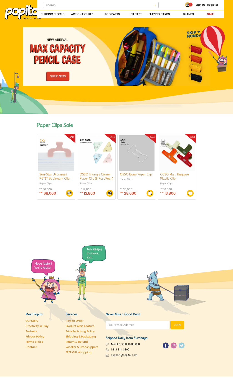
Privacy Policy (34, 337)
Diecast (136, 14)
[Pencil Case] (116, 56)
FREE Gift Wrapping (78, 352)
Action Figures (82, 14)
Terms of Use (34, 342)
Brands (188, 14)
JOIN (177, 325)
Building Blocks (52, 14)
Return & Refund (77, 342)
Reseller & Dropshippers (82, 347)
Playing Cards (159, 14)
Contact (31, 347)
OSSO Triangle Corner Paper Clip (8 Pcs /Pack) (96, 176)
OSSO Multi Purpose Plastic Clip (174, 176)
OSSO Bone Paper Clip (136, 174)
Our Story (31, 321)
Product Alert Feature (80, 326)
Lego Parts (112, 14)
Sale (210, 14)
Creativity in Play (36, 326)
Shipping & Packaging (81, 337)
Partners (31, 331)
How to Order (75, 321)
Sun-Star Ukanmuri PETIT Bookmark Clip (54, 176)
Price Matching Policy (80, 331)
